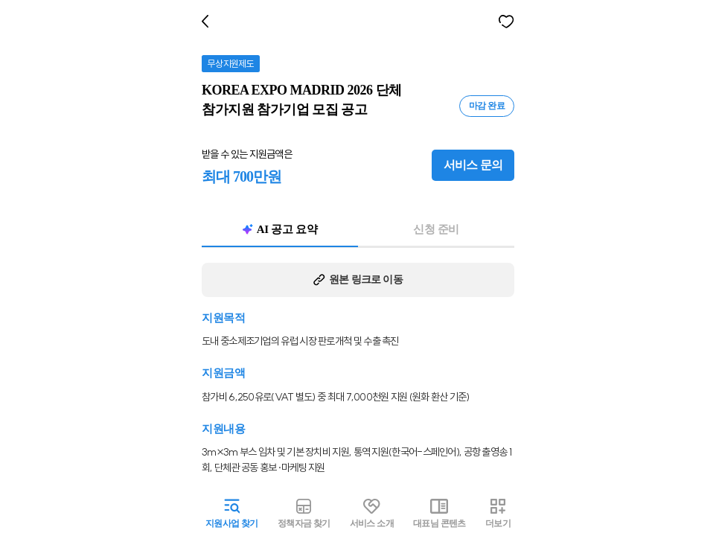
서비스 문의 (476, 165)
